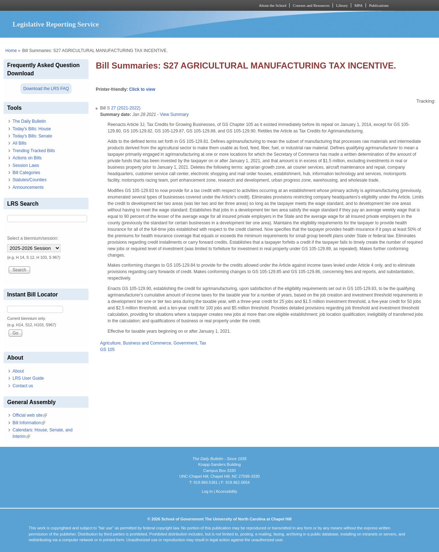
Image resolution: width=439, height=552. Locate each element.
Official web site (30, 415)
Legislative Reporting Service (56, 24)
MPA (358, 5)
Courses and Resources (311, 5)
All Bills (20, 143)
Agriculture (110, 343)
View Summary (174, 114)
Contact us (23, 385)
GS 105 (107, 349)
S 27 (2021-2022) (123, 108)
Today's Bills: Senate (32, 136)
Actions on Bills (27, 157)
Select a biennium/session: (32, 238)
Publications (379, 5)
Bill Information (29, 422)
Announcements (28, 187)
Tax (203, 343)
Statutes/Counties (30, 179)
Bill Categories (26, 172)
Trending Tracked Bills (34, 150)
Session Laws (26, 165)
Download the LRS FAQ (46, 88)
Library (342, 5)
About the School (272, 5)
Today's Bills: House (32, 128)
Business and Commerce (147, 343)
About (18, 371)
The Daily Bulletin (29, 121)
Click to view (142, 89)
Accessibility (226, 491)
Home (11, 50)
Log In (207, 491)
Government (185, 343)
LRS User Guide (28, 378)
